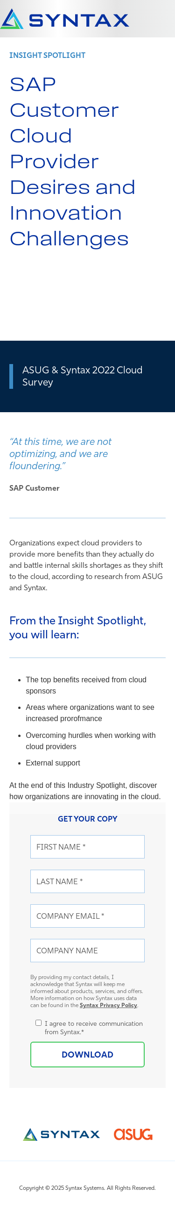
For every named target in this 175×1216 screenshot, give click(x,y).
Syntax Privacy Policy (108, 1005)
